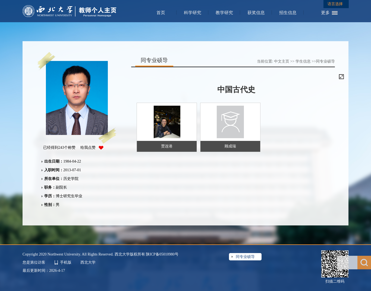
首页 (160, 12)
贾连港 (166, 146)
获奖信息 (256, 12)
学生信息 (303, 61)
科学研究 (192, 12)
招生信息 (288, 12)
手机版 (65, 262)
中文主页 (281, 61)
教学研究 (224, 12)
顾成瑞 (230, 146)
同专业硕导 (325, 61)
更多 (325, 12)
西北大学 (88, 262)
